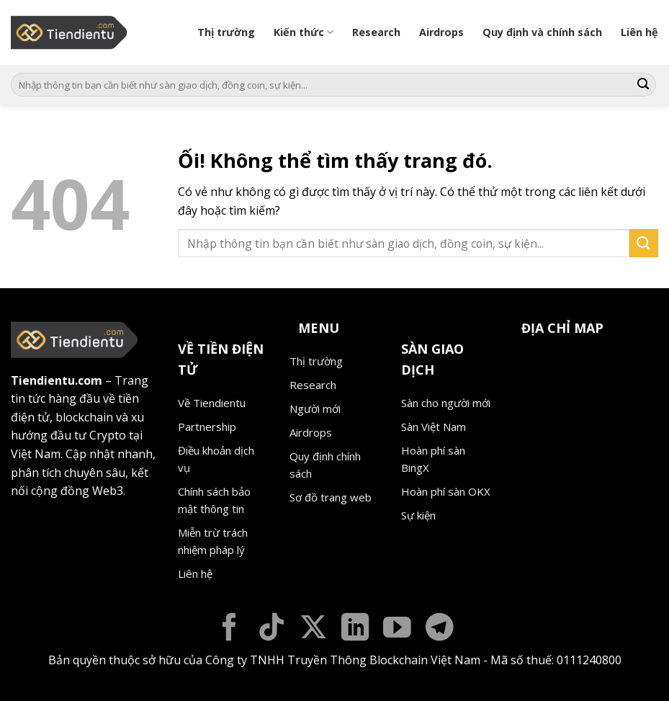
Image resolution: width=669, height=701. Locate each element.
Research (376, 32)
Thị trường (226, 32)
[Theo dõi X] (314, 629)
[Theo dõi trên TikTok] (272, 629)
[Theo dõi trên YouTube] (397, 629)
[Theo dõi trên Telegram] (440, 629)
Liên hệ (639, 32)
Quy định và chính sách (542, 32)
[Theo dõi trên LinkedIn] (355, 629)
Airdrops (441, 32)
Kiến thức (303, 32)
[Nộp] (643, 85)
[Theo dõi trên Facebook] (229, 629)
